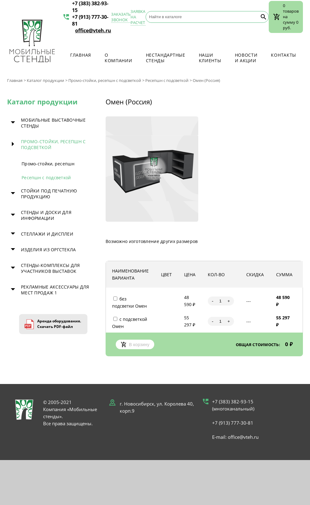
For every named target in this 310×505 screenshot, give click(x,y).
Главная (80, 55)
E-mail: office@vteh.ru (235, 437)
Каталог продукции (45, 80)
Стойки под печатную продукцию (49, 194)
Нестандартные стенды (165, 57)
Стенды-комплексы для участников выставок (50, 268)
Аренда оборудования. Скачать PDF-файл (59, 323)
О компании (118, 57)
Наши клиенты (210, 57)
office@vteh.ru (93, 30)
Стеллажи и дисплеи (47, 234)
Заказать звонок (121, 16)
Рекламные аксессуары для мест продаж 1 (55, 290)
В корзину (135, 344)
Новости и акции (246, 57)
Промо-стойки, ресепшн (48, 164)
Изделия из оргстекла (48, 249)
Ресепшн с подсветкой (166, 80)
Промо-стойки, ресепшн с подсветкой (104, 80)
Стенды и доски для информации (46, 215)
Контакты (283, 55)
